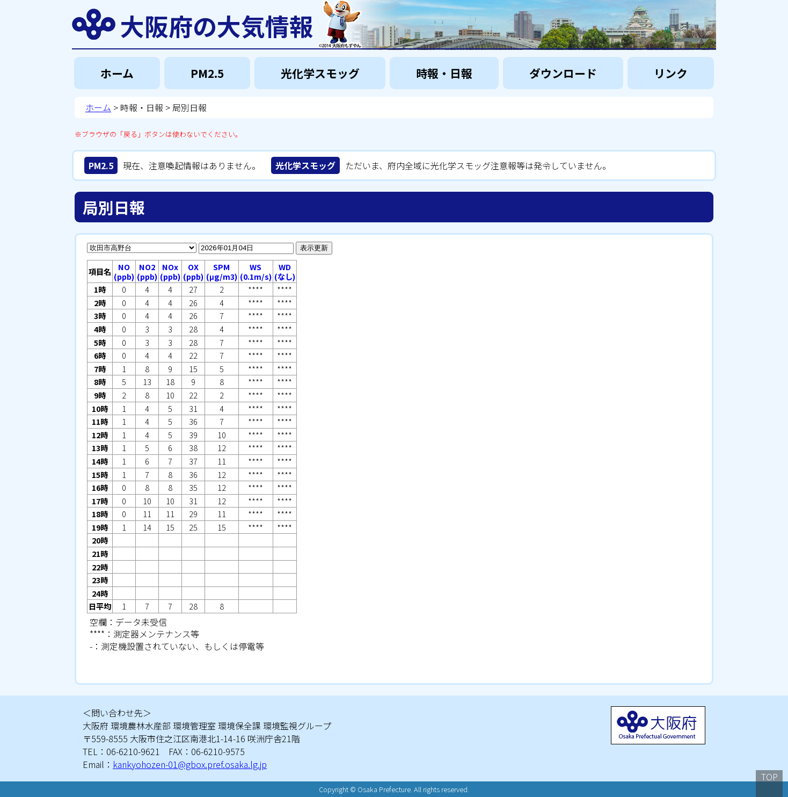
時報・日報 (444, 73)
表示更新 (314, 248)
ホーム (117, 73)
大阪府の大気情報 (216, 24)
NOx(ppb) (170, 271)
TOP (769, 776)
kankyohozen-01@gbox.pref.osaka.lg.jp (190, 764)
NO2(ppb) (147, 271)
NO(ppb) (124, 271)
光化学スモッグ (320, 73)
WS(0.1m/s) (256, 271)
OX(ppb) (193, 271)
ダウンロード (563, 73)
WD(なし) (284, 271)
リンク (671, 73)
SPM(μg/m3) (221, 271)
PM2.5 (207, 73)
